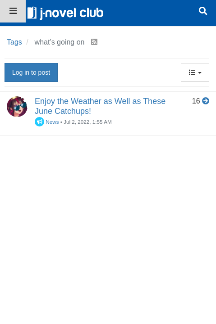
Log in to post (31, 72)
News (47, 122)
